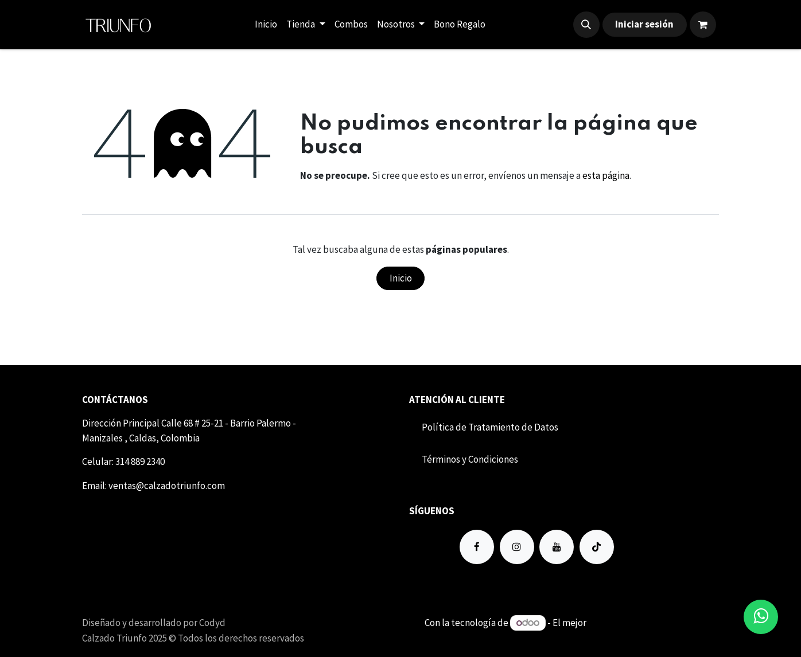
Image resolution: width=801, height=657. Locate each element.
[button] (586, 24)
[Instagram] (517, 547)
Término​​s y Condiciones (470, 459)
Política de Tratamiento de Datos (490, 427)
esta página (605, 175)
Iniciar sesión (644, 24)
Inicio (401, 278)
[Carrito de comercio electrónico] (703, 24)
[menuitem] (266, 25)
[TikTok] (597, 547)
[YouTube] (556, 547)
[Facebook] (477, 547)
